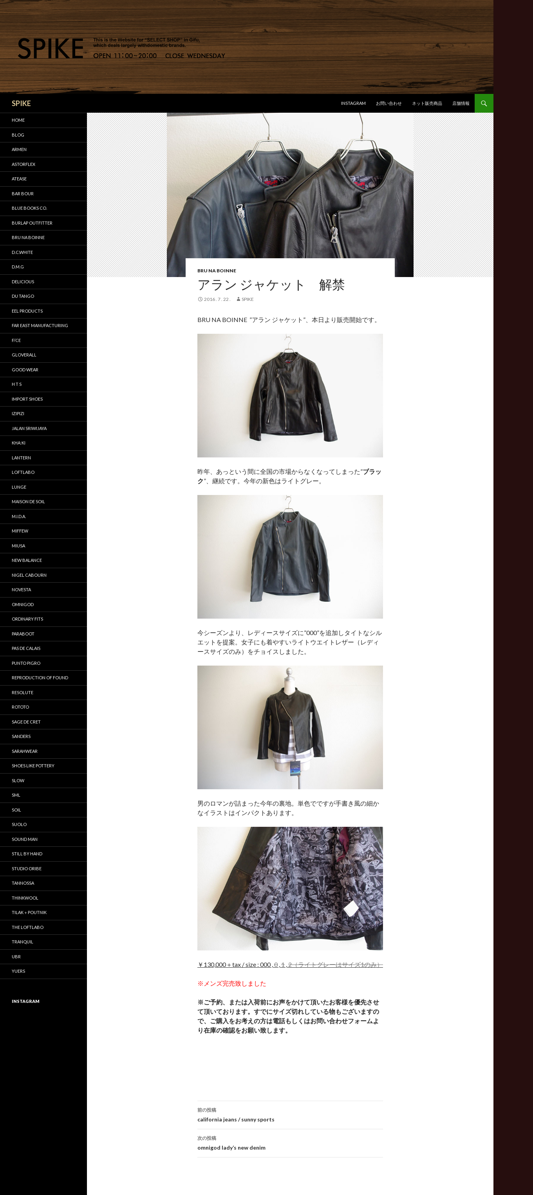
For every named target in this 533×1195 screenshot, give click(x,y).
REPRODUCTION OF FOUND (40, 677)
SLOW (18, 780)
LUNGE (19, 487)
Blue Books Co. (29, 208)
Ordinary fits (27, 618)
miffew (20, 530)
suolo (19, 824)
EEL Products (27, 310)
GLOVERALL (24, 354)
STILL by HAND (27, 853)
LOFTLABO (23, 472)
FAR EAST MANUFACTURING (40, 325)
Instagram (353, 103)
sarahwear (25, 751)
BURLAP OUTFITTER (32, 222)
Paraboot (23, 633)
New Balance (27, 560)
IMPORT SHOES (27, 398)
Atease (19, 178)
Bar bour (23, 193)
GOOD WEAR (25, 369)
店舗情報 (461, 103)
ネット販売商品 (427, 103)
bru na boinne (216, 271)
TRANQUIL (22, 941)
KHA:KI (18, 442)
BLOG (18, 134)
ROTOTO (20, 706)
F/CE (16, 340)
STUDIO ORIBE (27, 868)
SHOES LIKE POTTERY (33, 765)
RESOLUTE (22, 692)
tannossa (23, 882)
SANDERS (21, 736)
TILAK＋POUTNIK (29, 912)
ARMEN (19, 149)
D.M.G (18, 266)
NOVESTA (21, 589)
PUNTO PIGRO (26, 663)
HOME (18, 119)
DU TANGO (23, 296)
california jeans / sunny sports (290, 1114)
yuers (18, 971)
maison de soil (28, 501)
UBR (16, 956)
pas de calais (26, 648)
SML (16, 794)
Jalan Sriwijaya (29, 428)
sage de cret (26, 721)
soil (16, 809)
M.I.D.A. (19, 516)
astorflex (23, 164)
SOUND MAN (25, 839)
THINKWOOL (25, 897)
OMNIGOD (23, 604)
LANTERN (21, 457)
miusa (18, 545)
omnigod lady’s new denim (290, 1142)
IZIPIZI (18, 413)
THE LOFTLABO (27, 927)
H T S (17, 384)
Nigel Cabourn (29, 575)
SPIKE (21, 103)
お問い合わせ (389, 103)
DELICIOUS (23, 281)
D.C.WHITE (22, 252)
